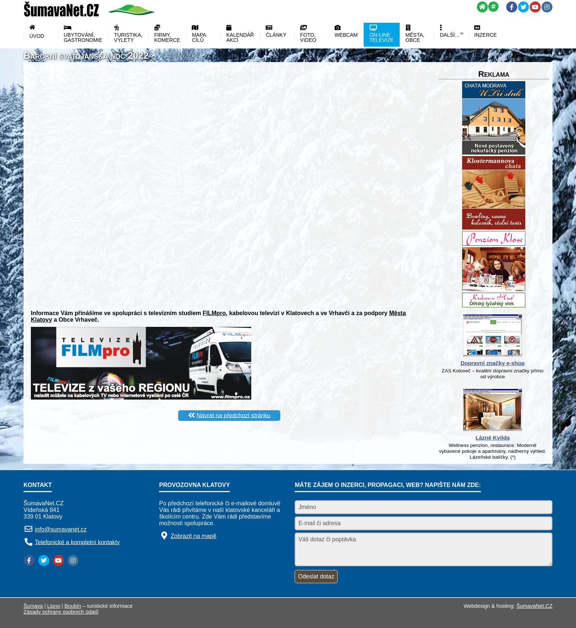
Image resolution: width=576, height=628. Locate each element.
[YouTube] (535, 6)
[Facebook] (511, 6)
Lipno (53, 606)
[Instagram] (546, 6)
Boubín (73, 606)
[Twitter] (523, 6)
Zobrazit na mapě (193, 536)
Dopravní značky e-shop (493, 363)
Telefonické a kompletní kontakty (77, 542)
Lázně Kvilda (493, 437)
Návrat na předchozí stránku (233, 415)
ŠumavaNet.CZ (534, 606)
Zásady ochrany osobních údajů (61, 612)
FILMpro (214, 313)
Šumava (33, 606)
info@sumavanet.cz (61, 529)
